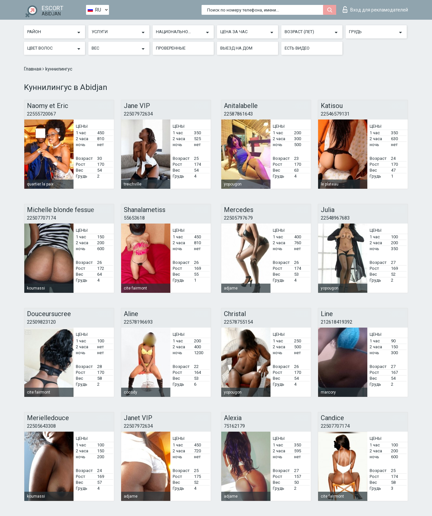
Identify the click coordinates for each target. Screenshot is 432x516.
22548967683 (335, 218)
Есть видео (297, 48)
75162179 (234, 426)
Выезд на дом (236, 48)
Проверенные (170, 48)
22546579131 (335, 114)
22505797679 (238, 218)
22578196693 (138, 322)
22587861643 (238, 114)
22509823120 (41, 322)
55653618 (134, 218)
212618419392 (336, 322)
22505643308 (41, 426)
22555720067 (41, 114)
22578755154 (238, 322)
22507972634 (138, 114)
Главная (33, 69)
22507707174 (41, 218)
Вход (375, 9)
